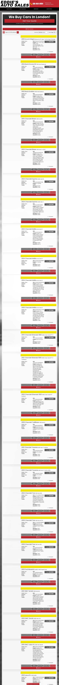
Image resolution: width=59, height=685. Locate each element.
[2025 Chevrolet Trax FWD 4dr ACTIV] (12, 513)
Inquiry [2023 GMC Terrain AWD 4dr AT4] (33, 623)
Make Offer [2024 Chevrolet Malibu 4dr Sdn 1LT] (37, 267)
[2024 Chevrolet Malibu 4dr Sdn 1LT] (12, 257)
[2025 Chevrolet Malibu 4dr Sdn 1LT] (12, 305)
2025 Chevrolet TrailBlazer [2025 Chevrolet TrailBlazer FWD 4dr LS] (33, 414)
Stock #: (35, 49)
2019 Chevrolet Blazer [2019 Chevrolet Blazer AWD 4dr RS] (31, 117)
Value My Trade (43, 55)
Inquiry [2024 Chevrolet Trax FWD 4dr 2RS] (33, 502)
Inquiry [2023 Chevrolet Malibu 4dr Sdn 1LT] (33, 246)
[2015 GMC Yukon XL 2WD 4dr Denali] (12, 634)
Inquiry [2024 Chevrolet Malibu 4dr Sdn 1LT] (33, 267)
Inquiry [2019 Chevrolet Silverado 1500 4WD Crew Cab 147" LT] (33, 342)
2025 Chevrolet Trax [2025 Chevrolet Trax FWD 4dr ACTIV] (32, 510)
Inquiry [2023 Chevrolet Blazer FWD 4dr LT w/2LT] (33, 168)
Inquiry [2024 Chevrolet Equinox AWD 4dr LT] (33, 217)
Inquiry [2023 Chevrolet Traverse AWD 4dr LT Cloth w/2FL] (33, 475)
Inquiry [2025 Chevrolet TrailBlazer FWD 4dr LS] (33, 430)
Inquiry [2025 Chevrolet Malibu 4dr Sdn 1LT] (33, 320)
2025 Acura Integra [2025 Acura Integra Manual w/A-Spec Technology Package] (38, 39)
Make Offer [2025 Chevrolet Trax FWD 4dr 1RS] (37, 550)
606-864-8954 (38, 3)
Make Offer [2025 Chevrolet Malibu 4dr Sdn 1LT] (37, 320)
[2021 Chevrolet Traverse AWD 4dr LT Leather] (12, 442)
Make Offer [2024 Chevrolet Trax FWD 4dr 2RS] (37, 502)
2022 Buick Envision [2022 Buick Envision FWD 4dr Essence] (32, 90)
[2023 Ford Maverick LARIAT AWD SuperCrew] (12, 561)
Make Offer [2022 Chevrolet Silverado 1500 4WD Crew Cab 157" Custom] (37, 406)
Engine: (34, 42)
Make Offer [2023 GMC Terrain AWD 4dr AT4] (37, 623)
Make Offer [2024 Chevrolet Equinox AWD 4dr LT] (37, 217)
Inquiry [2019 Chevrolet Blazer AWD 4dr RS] (33, 139)
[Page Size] (55, 32)
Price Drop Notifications (26, 55)
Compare (51, 51)
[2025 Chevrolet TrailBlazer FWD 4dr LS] (12, 417)
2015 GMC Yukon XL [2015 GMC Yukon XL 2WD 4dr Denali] (32, 632)
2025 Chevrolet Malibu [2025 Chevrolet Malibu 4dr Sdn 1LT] (32, 302)
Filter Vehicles (29, 29)
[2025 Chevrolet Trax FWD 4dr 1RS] (12, 536)
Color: (22, 41)
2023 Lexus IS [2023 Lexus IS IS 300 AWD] (28, 662)
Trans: (23, 45)
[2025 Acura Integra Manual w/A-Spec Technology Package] (12, 42)
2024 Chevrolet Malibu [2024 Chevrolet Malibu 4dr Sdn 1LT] (32, 254)
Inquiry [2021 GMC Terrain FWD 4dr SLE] (33, 598)
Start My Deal (49, 55)
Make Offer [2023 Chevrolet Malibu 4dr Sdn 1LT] (37, 246)
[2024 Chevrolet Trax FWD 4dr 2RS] (12, 486)
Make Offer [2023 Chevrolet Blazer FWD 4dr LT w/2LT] (37, 168)
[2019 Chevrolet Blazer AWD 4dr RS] (12, 120)
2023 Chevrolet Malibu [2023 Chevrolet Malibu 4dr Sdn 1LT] (32, 225)
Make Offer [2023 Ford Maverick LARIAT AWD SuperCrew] (37, 571)
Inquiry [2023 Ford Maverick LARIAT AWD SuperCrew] (33, 571)
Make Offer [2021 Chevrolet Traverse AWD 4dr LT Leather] (37, 453)
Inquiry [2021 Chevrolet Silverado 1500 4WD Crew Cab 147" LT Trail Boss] (33, 379)
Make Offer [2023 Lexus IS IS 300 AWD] (37, 674)
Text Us (54, 55)
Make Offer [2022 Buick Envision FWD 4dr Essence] (37, 109)
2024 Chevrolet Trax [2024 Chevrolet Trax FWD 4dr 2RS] (31, 483)
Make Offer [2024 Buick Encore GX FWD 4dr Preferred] (37, 82)
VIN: (34, 41)
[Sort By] (43, 32)
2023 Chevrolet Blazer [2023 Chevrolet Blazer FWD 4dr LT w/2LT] (33, 147)
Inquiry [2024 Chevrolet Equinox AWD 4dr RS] (33, 190)
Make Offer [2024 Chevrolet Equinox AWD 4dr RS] (37, 190)
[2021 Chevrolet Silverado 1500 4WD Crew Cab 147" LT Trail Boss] (12, 354)
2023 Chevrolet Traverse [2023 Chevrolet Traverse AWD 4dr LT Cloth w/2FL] (35, 461)
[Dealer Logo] (14, 3)
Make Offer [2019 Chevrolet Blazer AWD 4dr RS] (37, 139)
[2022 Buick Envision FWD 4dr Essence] (12, 93)
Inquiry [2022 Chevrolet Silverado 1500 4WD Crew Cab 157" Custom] (33, 406)
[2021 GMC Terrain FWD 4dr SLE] (12, 582)
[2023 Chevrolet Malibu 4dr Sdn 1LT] (12, 228)
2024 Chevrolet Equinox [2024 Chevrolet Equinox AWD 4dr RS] (32, 176)
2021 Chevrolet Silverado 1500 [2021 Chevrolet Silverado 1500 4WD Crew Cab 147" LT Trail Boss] (37, 351)
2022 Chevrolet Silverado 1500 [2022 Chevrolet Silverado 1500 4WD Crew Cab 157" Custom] (36, 388)
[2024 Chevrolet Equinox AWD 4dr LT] (12, 201)
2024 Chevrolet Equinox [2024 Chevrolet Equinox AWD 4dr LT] (32, 198)
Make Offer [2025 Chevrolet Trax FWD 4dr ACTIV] (37, 525)
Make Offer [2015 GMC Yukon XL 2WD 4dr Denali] (37, 653)
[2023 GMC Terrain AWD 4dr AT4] (12, 609)
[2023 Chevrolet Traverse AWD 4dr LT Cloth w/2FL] (12, 464)
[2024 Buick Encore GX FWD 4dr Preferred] (12, 66)
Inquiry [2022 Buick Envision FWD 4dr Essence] (33, 109)
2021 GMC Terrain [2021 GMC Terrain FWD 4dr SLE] (30, 579)
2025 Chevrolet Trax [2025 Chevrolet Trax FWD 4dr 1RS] (31, 534)
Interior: (23, 42)
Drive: (22, 44)
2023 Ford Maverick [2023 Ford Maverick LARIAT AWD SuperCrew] (34, 558)
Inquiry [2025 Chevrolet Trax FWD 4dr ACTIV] (33, 525)
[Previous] (4, 32)
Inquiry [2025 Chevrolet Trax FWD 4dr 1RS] (33, 550)
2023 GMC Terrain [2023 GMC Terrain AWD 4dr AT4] (31, 606)
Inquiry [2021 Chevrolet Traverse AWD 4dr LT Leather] (33, 453)
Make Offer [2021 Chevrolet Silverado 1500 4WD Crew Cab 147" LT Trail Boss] (37, 379)
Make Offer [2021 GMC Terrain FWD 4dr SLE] (37, 598)
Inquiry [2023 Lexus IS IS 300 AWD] (33, 674)
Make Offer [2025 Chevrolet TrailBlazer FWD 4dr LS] (37, 430)
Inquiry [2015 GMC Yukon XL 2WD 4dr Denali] (33, 653)
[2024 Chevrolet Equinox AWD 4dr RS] (12, 179)
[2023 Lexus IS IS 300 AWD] (12, 664)
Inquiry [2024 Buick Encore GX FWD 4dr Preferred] (33, 82)
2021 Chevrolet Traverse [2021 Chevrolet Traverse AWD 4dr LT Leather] (34, 439)
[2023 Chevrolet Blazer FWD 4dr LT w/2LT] (12, 150)
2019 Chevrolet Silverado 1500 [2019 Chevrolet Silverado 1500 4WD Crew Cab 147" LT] (37, 329)
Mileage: (35, 48)
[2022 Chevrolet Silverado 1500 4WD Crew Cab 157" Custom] (12, 390)
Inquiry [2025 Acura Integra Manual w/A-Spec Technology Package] (33, 55)
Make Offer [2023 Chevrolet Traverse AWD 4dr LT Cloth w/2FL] (37, 475)
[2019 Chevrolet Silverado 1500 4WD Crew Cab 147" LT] (12, 331)
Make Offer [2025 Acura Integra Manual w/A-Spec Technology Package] (37, 55)
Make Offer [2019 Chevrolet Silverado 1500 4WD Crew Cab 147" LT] (37, 342)
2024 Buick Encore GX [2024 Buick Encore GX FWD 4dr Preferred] (33, 64)
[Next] (18, 32)
